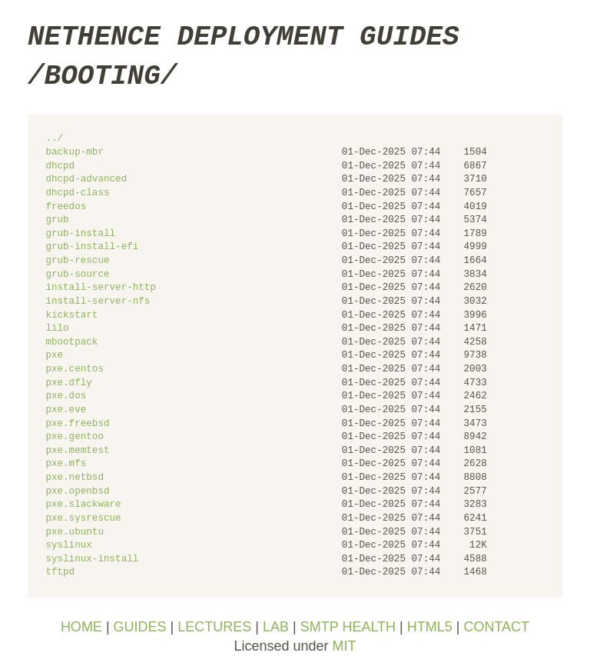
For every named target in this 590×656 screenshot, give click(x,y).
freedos (65, 207)
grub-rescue (77, 261)
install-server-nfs (97, 301)
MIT (344, 646)
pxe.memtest (77, 451)
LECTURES (214, 626)
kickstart (71, 315)
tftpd (60, 572)
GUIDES (140, 626)
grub (56, 220)
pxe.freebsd (77, 424)
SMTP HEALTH (348, 626)
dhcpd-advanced (86, 179)
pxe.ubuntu (74, 532)
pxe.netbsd (74, 478)
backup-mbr (74, 152)
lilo (56, 328)
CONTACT (496, 626)
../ (54, 138)
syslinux (68, 545)
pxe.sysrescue (83, 518)
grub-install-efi (91, 247)
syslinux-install (91, 559)
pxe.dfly (68, 383)
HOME (81, 626)
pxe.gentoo (74, 437)
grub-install (80, 234)
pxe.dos (65, 396)
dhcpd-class (77, 193)
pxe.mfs (65, 464)
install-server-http (100, 288)
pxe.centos (74, 369)
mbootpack (71, 342)
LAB (276, 626)
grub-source (77, 274)
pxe (54, 355)
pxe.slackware (83, 504)
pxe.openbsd (77, 491)
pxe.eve (65, 410)
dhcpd (60, 166)
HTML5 (429, 626)
